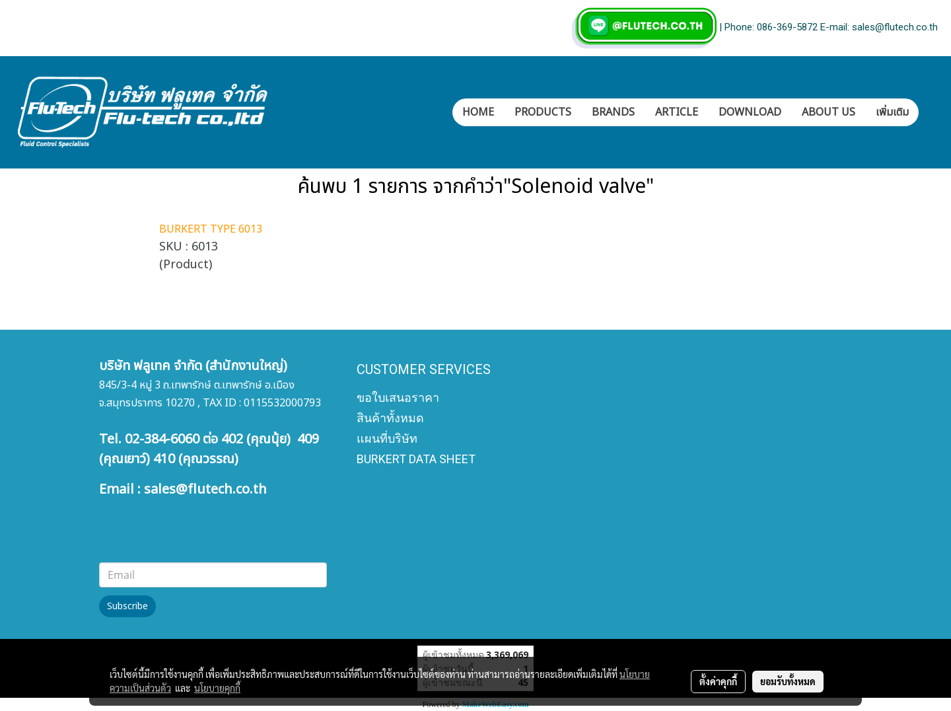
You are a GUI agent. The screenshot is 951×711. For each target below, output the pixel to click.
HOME (478, 112)
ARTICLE (676, 112)
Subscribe (127, 606)
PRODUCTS (542, 112)
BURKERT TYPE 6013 (210, 229)
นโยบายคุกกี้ (217, 688)
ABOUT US (828, 112)
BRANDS (613, 112)
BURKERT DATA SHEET (416, 459)
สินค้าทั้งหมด (390, 418)
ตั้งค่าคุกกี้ (718, 681)
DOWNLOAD (750, 112)
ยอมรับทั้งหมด (788, 681)
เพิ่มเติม (892, 112)
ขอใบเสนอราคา (398, 397)
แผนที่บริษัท (387, 438)
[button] (930, 112)
